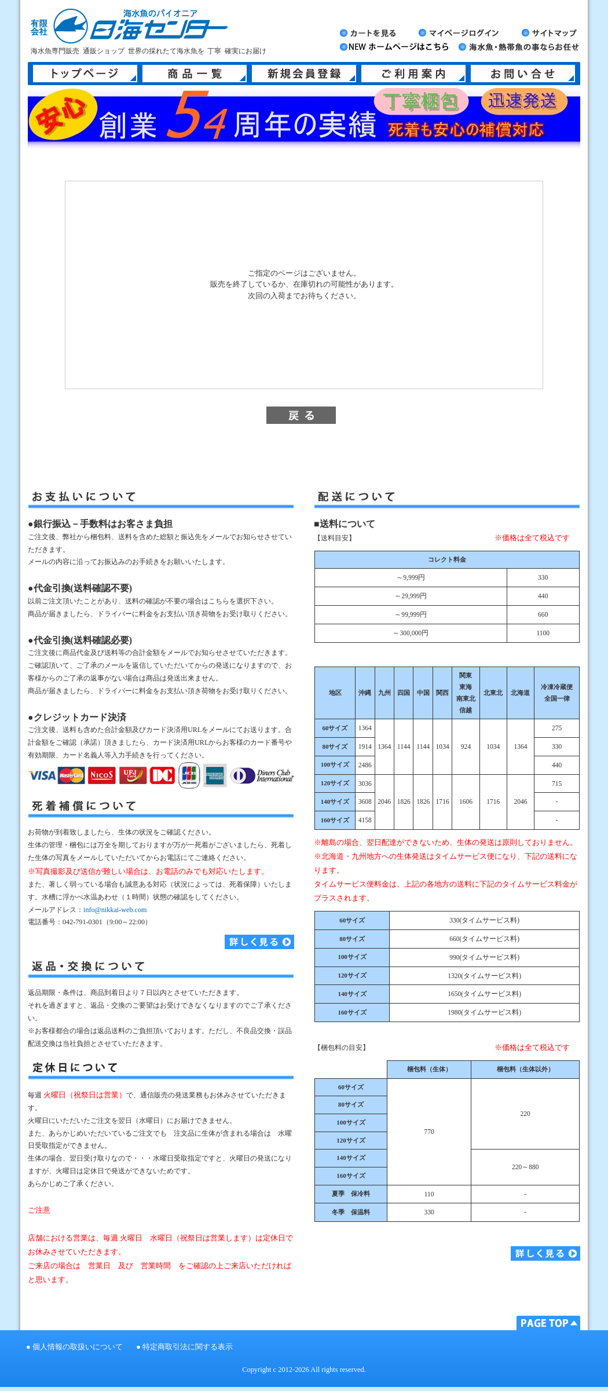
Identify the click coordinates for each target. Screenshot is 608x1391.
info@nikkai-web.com (114, 910)
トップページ (85, 73)
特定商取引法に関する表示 (187, 1347)
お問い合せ (523, 73)
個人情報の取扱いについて (77, 1347)
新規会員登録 (304, 73)
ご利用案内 (413, 73)
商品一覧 (194, 73)
